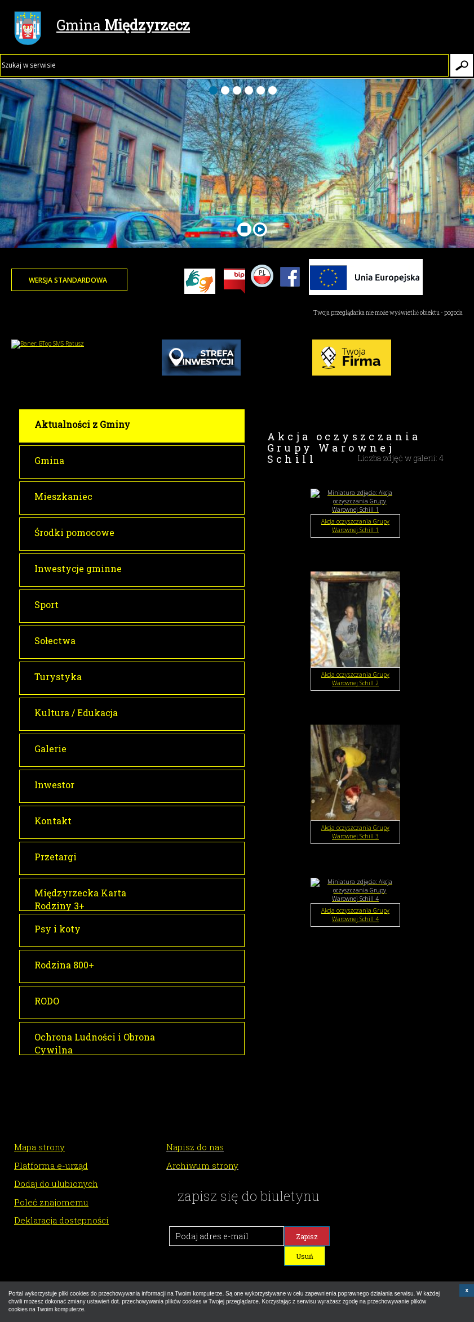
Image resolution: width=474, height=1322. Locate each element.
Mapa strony (39, 1147)
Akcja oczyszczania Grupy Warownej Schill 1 (355, 525)
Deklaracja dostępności (61, 1220)
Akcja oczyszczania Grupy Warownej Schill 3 (355, 832)
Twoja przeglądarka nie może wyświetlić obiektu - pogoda (388, 312)
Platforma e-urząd (51, 1165)
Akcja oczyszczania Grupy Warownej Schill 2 (355, 679)
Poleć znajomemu (51, 1202)
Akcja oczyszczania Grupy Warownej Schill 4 (355, 914)
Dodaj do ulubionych (56, 1183)
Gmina (102, 26)
